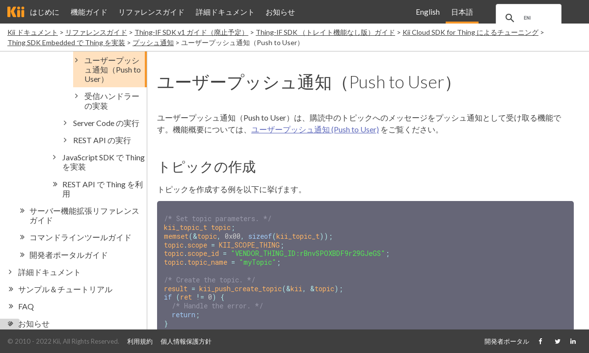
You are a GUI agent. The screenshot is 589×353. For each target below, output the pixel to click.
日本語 (462, 11)
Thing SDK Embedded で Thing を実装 (66, 42)
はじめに (44, 11)
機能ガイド (89, 11)
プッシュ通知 (153, 42)
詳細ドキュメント (225, 11)
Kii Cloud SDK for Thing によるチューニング (470, 32)
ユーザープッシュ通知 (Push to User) (315, 129)
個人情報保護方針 (186, 341)
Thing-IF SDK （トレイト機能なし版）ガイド (325, 32)
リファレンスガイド (151, 11)
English (428, 11)
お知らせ (280, 11)
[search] (530, 18)
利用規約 (140, 341)
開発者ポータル (506, 341)
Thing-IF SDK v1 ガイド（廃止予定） (191, 32)
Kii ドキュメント (32, 32)
